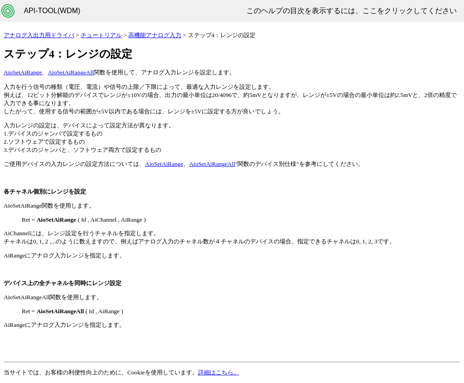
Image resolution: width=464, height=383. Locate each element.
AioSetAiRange (23, 72)
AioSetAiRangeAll (70, 72)
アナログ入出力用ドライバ (39, 35)
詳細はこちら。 (218, 372)
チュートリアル (101, 35)
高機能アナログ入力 (154, 35)
